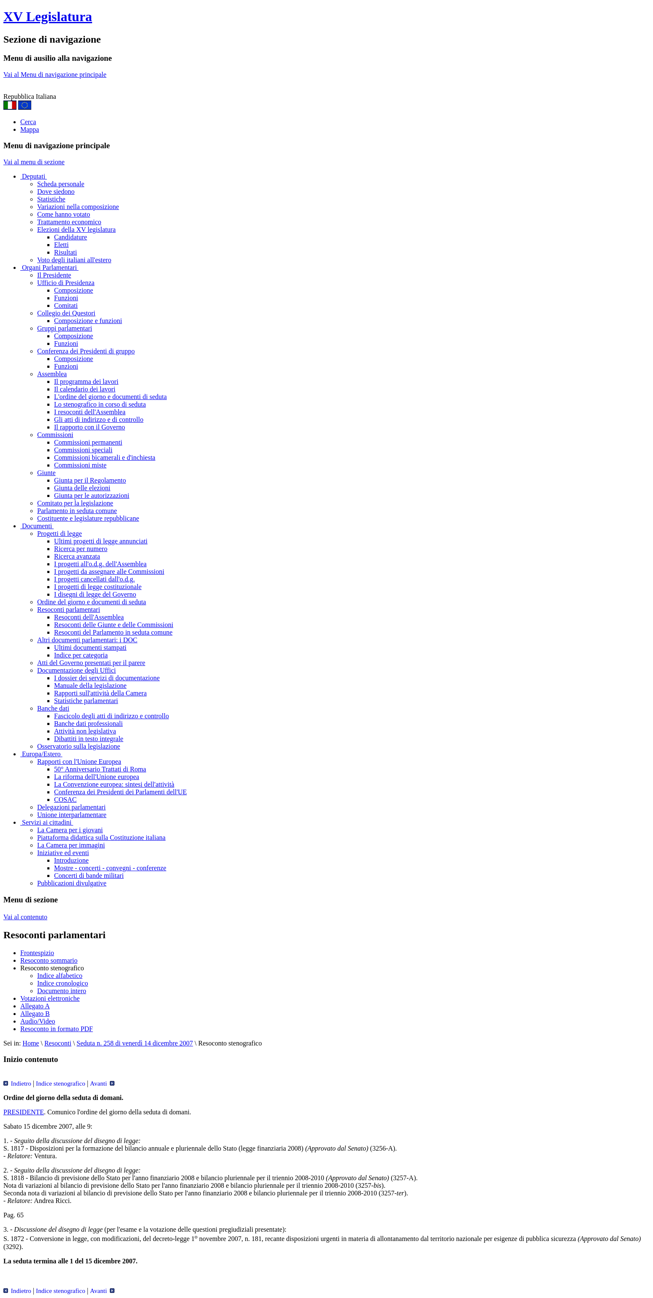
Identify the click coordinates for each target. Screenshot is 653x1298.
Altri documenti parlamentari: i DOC (87, 640)
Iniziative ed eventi (63, 852)
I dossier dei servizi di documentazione (107, 678)
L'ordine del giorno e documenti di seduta (110, 396)
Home (30, 1043)
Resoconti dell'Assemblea (89, 617)
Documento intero (61, 990)
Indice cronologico (62, 983)
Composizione (73, 290)
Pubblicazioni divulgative (71, 883)
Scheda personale (60, 183)
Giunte (46, 472)
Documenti (37, 526)
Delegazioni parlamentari (71, 807)
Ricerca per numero (80, 548)
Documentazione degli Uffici (76, 670)
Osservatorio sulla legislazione (78, 746)
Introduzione (71, 860)
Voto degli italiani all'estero (74, 259)
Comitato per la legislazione (75, 503)
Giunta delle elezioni (82, 488)
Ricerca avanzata (77, 556)
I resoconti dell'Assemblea (89, 411)
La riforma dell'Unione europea (96, 776)
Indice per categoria (81, 655)
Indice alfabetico (59, 975)
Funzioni (66, 297)
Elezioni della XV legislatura (76, 229)
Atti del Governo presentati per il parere (91, 662)
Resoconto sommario (49, 960)
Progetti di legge (59, 533)
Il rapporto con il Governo (89, 427)
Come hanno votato (63, 214)
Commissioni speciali (83, 449)
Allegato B (35, 1013)
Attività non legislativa (85, 731)
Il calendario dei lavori (84, 389)
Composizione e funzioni (88, 320)
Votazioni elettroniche (50, 998)
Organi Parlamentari (49, 267)
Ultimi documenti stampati (90, 647)
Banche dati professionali (88, 723)
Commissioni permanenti (88, 442)
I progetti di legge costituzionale (97, 586)
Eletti (61, 244)
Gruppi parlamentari (64, 328)
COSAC (65, 799)
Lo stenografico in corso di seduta (100, 404)
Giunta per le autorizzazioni (91, 495)
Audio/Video (37, 1021)
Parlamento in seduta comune (77, 510)
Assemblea (52, 373)
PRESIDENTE (23, 1112)
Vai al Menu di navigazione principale (54, 74)
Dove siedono (55, 191)
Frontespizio (37, 952)
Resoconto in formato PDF (56, 1028)
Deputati (33, 176)
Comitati (66, 305)
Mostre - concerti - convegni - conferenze (110, 868)
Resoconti (57, 1043)
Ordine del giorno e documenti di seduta (91, 602)
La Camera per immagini (71, 845)
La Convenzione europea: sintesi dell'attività (114, 784)
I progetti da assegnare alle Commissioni (109, 571)
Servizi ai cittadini (46, 822)
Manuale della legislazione (90, 685)
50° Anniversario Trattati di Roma (100, 769)
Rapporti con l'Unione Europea (79, 761)
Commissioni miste (80, 465)
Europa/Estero (41, 754)
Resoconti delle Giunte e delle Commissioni (113, 624)
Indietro (17, 1083)
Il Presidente (54, 275)
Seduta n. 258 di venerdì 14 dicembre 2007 (134, 1043)
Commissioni (55, 434)
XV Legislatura (47, 16)
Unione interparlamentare (71, 814)
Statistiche (51, 199)
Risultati (65, 252)
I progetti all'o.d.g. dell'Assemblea (100, 564)
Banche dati (53, 708)
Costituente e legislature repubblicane (88, 518)
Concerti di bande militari (89, 875)
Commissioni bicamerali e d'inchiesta (104, 457)
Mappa (29, 129)
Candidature (70, 237)
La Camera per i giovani (70, 830)
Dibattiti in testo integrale (88, 738)
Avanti (102, 1083)
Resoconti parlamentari (68, 609)
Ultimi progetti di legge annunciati (100, 541)
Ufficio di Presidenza (66, 282)
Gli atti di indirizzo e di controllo (99, 419)
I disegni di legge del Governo (95, 594)
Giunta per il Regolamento (90, 480)
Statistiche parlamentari (86, 700)
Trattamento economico (69, 221)
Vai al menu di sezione (34, 162)
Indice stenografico (60, 1083)
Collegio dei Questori (66, 313)
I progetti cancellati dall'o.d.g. (94, 579)
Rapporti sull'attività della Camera (100, 693)
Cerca (28, 121)
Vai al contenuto (25, 917)
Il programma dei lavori (86, 381)
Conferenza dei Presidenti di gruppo (86, 351)
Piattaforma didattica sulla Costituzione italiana (101, 837)
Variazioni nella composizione (78, 206)
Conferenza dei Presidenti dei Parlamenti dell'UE (120, 792)
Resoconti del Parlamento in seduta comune (113, 632)
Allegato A (35, 1006)
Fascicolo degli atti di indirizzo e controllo (111, 716)
